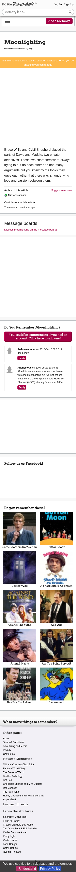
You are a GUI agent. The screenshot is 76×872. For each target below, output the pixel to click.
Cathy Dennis (10, 848)
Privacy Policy (50, 868)
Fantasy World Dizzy (14, 768)
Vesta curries (10, 840)
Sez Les (7, 780)
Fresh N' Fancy (11, 820)
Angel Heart (9, 799)
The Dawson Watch (13, 772)
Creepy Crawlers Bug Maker (18, 824)
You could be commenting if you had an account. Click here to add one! (38, 336)
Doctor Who (19, 569)
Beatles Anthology (12, 776)
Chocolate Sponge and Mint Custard (22, 783)
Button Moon (56, 530)
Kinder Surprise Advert (15, 832)
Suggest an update (61, 190)
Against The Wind (19, 608)
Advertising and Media (15, 746)
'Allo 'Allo (56, 608)
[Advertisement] (38, 107)
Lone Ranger (10, 844)
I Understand (26, 868)
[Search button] (70, 12)
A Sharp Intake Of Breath (56, 569)
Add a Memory (59, 21)
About (6, 738)
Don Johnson (10, 788)
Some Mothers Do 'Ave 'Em (19, 530)
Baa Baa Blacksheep (19, 686)
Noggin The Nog (12, 851)
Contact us (9, 754)
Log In (58, 4)
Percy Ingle (9, 836)
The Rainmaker (11, 791)
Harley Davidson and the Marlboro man (24, 795)
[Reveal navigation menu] (7, 21)
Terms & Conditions (13, 742)
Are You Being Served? (56, 647)
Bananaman (56, 686)
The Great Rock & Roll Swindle (19, 828)
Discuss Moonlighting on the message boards (30, 229)
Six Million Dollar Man (14, 816)
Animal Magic (19, 647)
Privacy (7, 750)
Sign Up (69, 4)
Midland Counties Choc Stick (18, 764)
